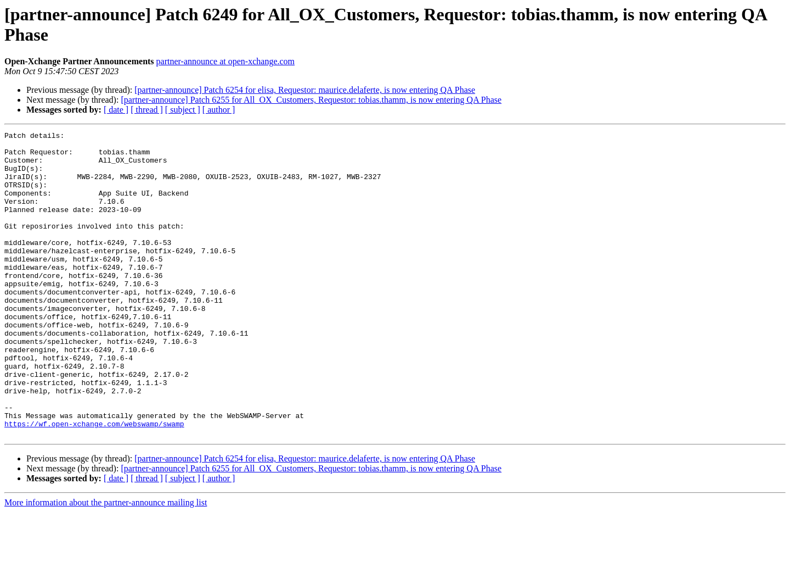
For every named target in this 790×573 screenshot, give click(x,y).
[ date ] (116, 109)
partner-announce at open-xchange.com (225, 61)
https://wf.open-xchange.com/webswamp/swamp (94, 483)
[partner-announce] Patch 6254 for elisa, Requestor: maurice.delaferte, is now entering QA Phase (304, 89)
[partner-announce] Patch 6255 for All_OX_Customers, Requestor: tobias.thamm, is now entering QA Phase (311, 99)
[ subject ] (182, 109)
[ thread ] (147, 109)
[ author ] (218, 109)
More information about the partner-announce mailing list (105, 563)
